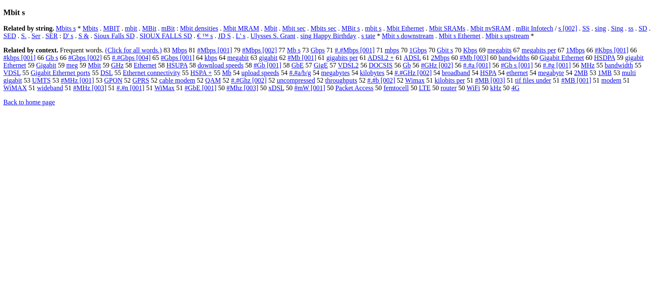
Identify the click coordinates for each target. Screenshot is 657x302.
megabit (238, 57)
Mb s (293, 50)
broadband (456, 72)
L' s (241, 35)
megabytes (335, 72)
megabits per (539, 50)
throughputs (341, 80)
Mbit (270, 28)
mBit (168, 28)
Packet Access (354, 87)
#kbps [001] (19, 57)
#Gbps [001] (177, 57)
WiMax (164, 87)
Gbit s (445, 50)
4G (515, 87)
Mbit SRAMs (447, 28)
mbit (131, 28)
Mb (226, 72)
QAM (213, 80)
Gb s (52, 57)
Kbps (470, 50)
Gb (407, 65)
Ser (35, 35)
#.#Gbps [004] (131, 57)
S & (83, 35)
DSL (106, 72)
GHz (117, 65)
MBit (149, 28)
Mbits (90, 28)
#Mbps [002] (259, 50)
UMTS (41, 80)
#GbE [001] (201, 87)
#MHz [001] (77, 80)
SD (643, 28)
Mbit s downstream (408, 35)
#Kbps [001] (612, 50)
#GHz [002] (437, 65)
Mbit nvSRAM (491, 28)
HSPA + (201, 72)
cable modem (177, 80)
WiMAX (15, 87)
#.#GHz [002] (413, 72)
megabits (499, 50)
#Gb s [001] (517, 65)
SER (51, 35)
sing (600, 28)
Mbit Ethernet (405, 28)
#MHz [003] (89, 87)
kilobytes (372, 72)
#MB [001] (576, 80)
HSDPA (604, 57)
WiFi (473, 87)
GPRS (140, 80)
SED (9, 35)
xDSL (277, 87)
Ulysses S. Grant (273, 35)
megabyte (551, 72)
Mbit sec (294, 28)
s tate (368, 35)
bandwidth (619, 65)
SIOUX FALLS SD (166, 35)
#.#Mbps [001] (355, 50)
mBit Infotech (534, 28)
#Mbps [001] (214, 50)
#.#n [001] (130, 87)
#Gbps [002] (85, 57)
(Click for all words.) (133, 50)
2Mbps (440, 57)
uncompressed (296, 80)
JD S (224, 35)
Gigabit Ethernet (562, 57)
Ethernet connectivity (151, 72)
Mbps (179, 50)
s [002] (568, 28)
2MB (581, 72)
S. (23, 35)
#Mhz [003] (243, 87)
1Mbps (575, 50)
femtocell (396, 87)
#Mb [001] (301, 57)
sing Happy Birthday (328, 35)
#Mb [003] (474, 57)
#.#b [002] (381, 80)
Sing (617, 28)
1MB (605, 72)
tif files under (533, 80)
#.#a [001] (477, 65)
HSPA (488, 72)
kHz (496, 87)
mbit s (373, 28)
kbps (210, 57)
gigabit (268, 57)
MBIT (111, 28)
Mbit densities (199, 28)
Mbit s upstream (507, 35)
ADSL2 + (380, 57)
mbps (392, 50)
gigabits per (342, 57)
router (449, 87)
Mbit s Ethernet (460, 35)
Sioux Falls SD (114, 35)
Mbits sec (323, 28)
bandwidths (514, 57)
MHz (588, 65)
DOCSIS (381, 65)
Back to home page (29, 102)
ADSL (412, 57)
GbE (297, 65)
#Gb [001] (267, 65)
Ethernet (145, 65)
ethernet (517, 72)
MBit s (350, 28)
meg (72, 65)
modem (611, 80)
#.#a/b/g (300, 72)
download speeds (220, 65)
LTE (425, 87)
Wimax (414, 80)
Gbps (317, 50)
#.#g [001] (557, 65)
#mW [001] (309, 87)
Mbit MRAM (241, 28)
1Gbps (418, 50)
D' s (68, 35)
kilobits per (450, 80)
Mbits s (66, 28)
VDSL (12, 72)
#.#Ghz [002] (248, 80)
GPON (113, 80)
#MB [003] (490, 80)
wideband (50, 87)
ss (630, 28)
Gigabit (46, 65)
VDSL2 (348, 65)
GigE (321, 65)
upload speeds (260, 72)
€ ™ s (205, 35)
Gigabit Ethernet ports (60, 72)
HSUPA (176, 65)
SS (586, 28)
